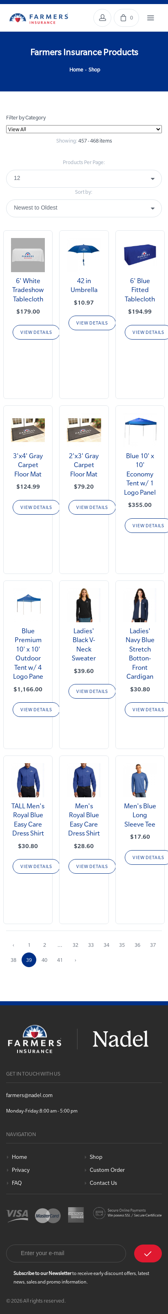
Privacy (21, 1170)
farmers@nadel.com (29, 1095)
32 (75, 945)
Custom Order (107, 1170)
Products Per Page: (84, 162)
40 (44, 960)
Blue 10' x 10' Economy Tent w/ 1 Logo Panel (140, 474)
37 (153, 945)
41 (60, 960)
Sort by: (84, 191)
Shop (94, 69)
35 (122, 945)
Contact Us (103, 1183)
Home (76, 69)
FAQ (17, 1183)
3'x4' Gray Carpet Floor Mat (28, 465)
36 (137, 945)
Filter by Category (26, 117)
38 (13, 960)
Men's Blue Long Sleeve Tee (140, 815)
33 (91, 945)
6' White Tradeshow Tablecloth (28, 290)
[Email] (66, 1253)
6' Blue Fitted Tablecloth (140, 290)
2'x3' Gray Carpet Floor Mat (84, 465)
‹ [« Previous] (13, 945)
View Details (36, 332)
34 (106, 945)
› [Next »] (75, 960)
